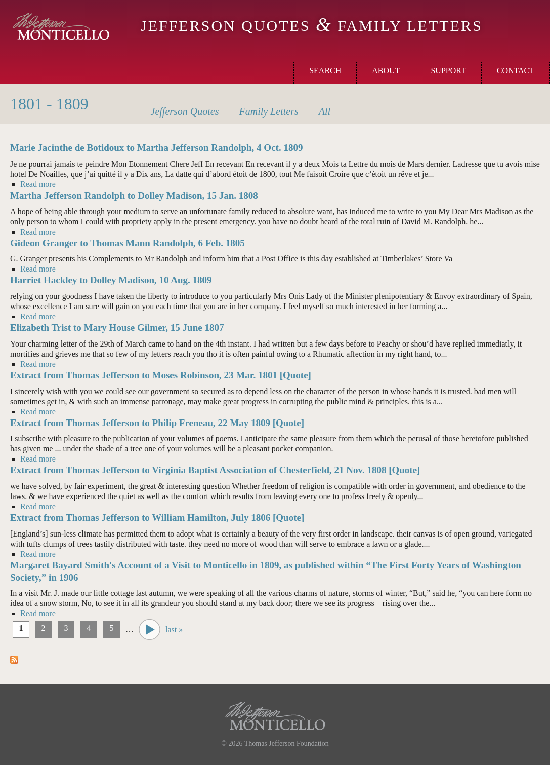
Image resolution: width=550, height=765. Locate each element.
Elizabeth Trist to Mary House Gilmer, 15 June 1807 (117, 327)
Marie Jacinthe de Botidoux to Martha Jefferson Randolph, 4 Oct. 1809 (156, 147)
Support (448, 70)
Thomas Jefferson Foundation (286, 743)
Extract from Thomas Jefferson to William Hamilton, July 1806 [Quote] (157, 517)
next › (149, 629)
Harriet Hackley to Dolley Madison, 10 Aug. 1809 (110, 280)
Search (325, 70)
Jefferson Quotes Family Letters (312, 25)
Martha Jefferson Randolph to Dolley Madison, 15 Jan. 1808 (134, 195)
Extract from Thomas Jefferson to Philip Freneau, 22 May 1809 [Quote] (157, 422)
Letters (269, 111)
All (324, 111)
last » (174, 629)
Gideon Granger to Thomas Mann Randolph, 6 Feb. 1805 (127, 243)
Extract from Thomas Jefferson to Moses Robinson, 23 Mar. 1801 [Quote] (160, 375)
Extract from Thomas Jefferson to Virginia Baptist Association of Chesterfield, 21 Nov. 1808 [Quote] (215, 470)
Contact (515, 70)
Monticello (61, 26)
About (386, 70)
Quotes (185, 111)
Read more (38, 183)
